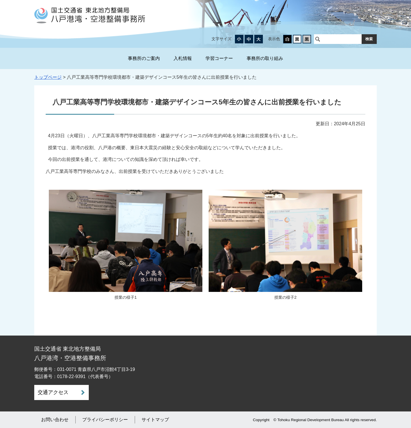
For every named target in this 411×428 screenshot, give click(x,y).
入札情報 (183, 58)
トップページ (48, 77)
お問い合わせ (54, 419)
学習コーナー (219, 58)
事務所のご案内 (144, 58)
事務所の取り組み (265, 58)
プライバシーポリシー (105, 419)
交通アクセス (53, 392)
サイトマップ (155, 419)
